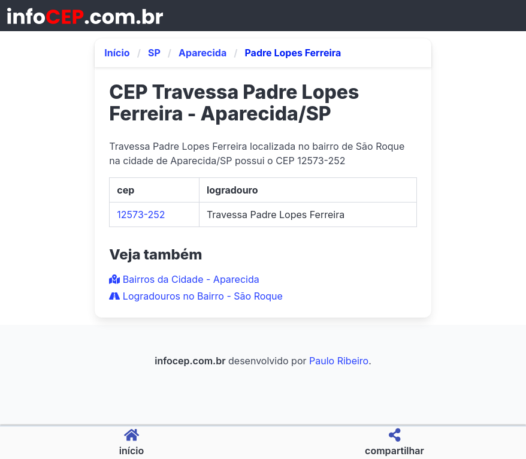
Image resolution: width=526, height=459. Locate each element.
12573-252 (141, 215)
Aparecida (202, 53)
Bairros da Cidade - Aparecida (184, 279)
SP (154, 53)
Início (116, 53)
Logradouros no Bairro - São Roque (196, 296)
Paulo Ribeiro (338, 361)
